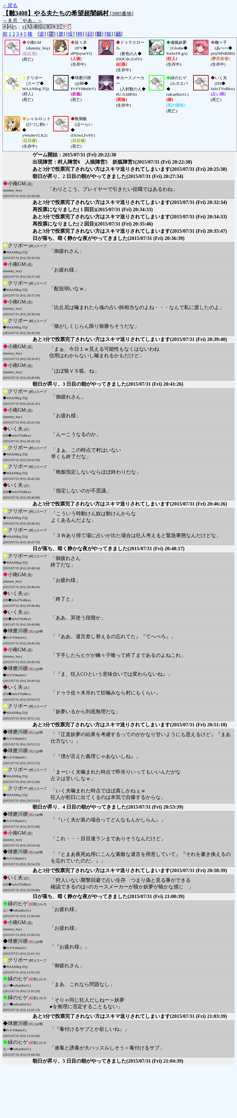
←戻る (10, 5)
